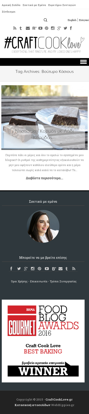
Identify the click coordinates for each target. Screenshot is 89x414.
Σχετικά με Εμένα (35, 5)
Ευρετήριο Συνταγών (63, 5)
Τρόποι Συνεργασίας (63, 281)
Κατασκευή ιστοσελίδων (32, 405)
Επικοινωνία (38, 281)
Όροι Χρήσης (19, 281)
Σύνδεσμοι (9, 11)
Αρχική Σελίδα (11, 5)
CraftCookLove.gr (59, 399)
